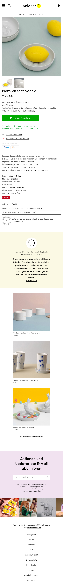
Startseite (22, 14)
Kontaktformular (34, 528)
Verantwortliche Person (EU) (24, 212)
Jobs (32, 570)
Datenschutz (31, 560)
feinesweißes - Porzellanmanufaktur (41, 108)
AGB (31, 550)
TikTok (31, 540)
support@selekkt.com (40, 525)
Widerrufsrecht (31, 555)
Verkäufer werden (31, 575)
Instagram (31, 535)
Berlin (45, 252)
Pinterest (31, 545)
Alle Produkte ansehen (31, 437)
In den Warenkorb (22, 118)
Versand (9, 105)
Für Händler (31, 565)
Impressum (31, 580)
